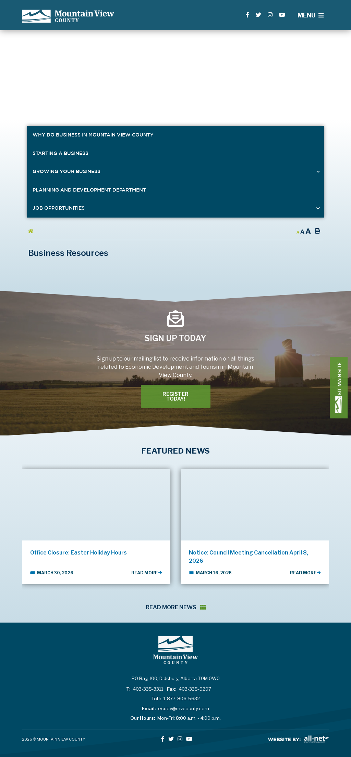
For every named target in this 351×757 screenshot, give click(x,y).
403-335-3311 (144, 689)
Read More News (176, 607)
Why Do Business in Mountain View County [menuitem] (93, 135)
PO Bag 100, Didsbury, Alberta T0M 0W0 (176, 678)
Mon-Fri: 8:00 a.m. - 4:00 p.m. (175, 718)
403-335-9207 (189, 689)
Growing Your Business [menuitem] (66, 171)
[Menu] (310, 15)
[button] (318, 171)
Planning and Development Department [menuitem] (89, 190)
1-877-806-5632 (175, 698)
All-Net (298, 739)
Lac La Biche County (68, 16)
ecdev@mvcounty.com (175, 708)
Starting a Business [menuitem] (60, 153)
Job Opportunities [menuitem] (59, 208)
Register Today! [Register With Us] (175, 396)
